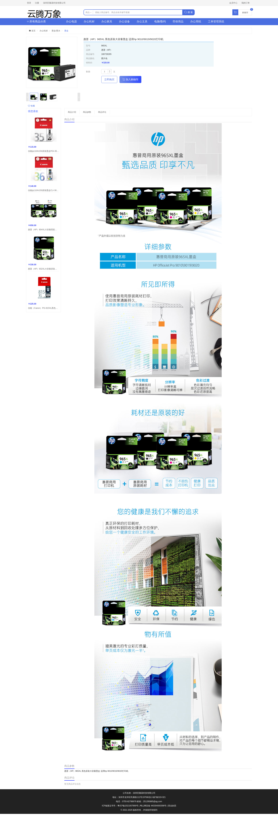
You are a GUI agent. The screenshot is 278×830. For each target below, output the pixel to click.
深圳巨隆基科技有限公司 (54, 3)
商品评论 (102, 112)
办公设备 (124, 21)
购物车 (245, 12)
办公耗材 (89, 21)
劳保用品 (178, 21)
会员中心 (233, 3)
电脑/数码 (160, 21)
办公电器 (71, 21)
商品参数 (87, 112)
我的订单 (246, 3)
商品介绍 (72, 112)
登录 (29, 3)
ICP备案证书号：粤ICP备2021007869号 (120, 806)
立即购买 (109, 79)
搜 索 (188, 12)
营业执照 (172, 806)
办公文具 (142, 21)
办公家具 (106, 21)
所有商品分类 (36, 21)
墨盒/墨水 (56, 31)
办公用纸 (195, 21)
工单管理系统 (216, 21)
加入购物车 (130, 79)
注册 (37, 3)
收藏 (31, 106)
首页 (32, 31)
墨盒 (66, 31)
